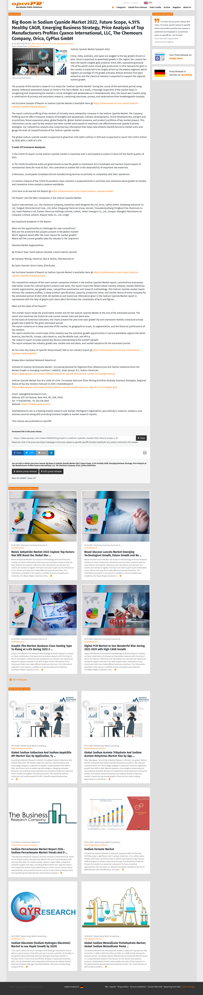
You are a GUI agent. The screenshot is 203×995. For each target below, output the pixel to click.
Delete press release (25, 471)
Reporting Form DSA (172, 987)
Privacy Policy (122, 987)
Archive (167, 7)
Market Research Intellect (22, 748)
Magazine (177, 7)
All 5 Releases (17, 679)
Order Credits (155, 7)
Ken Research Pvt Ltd (93, 939)
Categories (121, 7)
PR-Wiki (126, 3)
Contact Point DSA (155, 987)
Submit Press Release (137, 7)
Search (185, 3)
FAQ (106, 987)
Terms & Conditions (138, 987)
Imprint (135, 3)
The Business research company (24, 845)
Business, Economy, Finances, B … (34, 545)
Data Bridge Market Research (96, 845)
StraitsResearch (34, 46)
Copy (141, 438)
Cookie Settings (188, 987)
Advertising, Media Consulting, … (34, 746)
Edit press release (51, 471)
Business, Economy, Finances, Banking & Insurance (53, 44)
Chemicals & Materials (30, 842)
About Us (187, 7)
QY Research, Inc (18, 939)
